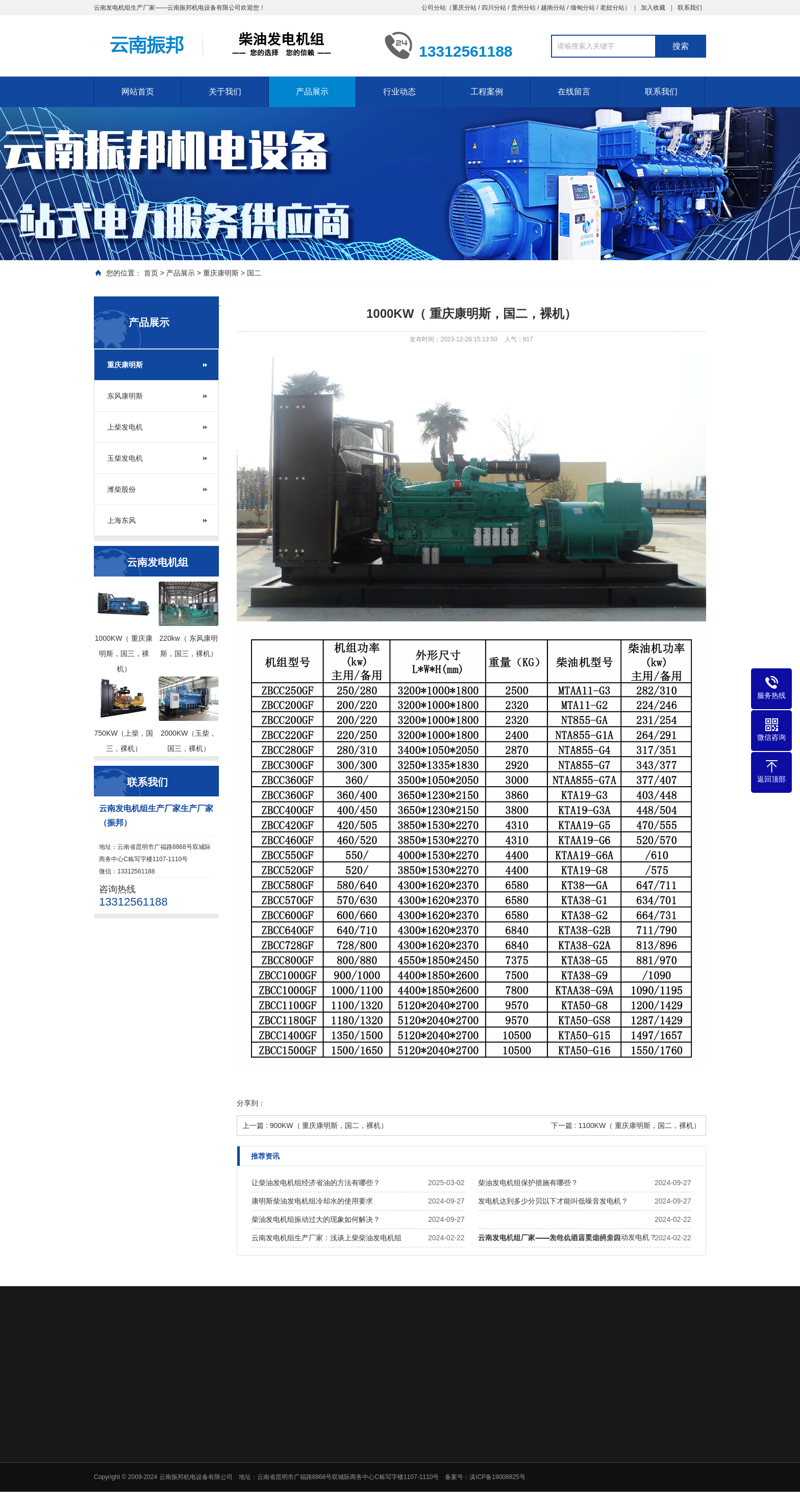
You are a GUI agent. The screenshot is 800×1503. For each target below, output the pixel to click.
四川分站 (494, 7)
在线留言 (574, 91)
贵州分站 (523, 7)
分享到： (251, 1103)
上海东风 (121, 520)
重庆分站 (464, 7)
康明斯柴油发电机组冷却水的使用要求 (312, 1201)
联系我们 (690, 7)
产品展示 (312, 91)
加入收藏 (653, 7)
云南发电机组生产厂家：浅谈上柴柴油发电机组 (327, 1238)
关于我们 (225, 91)
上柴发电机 (125, 427)
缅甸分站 (582, 7)
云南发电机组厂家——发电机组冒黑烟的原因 (549, 1238)
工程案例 (486, 91)
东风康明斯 (125, 396)
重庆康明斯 (221, 273)
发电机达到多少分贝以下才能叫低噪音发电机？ (553, 1201)
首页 (151, 273)
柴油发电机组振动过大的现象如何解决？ (316, 1219)
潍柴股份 (121, 489)
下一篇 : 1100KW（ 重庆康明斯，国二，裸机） (626, 1125)
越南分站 (553, 7)
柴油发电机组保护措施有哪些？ (528, 1183)
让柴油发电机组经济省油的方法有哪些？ (316, 1183)
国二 (254, 273)
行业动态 (399, 91)
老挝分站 (612, 7)
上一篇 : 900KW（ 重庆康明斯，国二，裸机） (315, 1125)
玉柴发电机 (125, 458)
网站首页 (137, 91)
